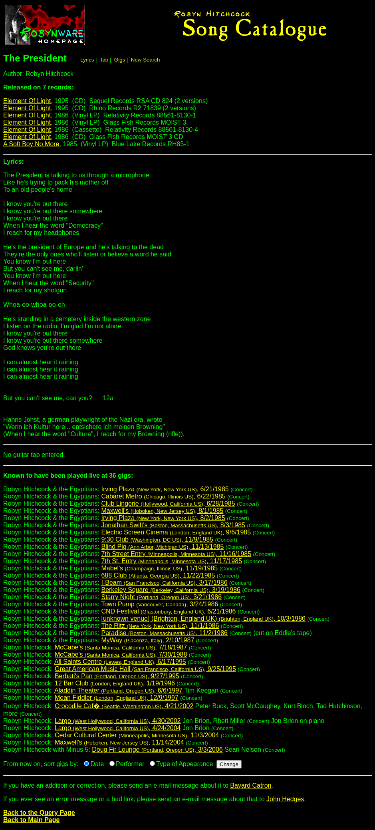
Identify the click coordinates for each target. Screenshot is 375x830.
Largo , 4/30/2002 (118, 720)
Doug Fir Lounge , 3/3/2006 (157, 749)
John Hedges (285, 799)
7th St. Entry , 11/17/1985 (171, 561)
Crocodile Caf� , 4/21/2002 (124, 706)
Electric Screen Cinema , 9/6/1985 (176, 532)
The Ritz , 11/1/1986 (160, 625)
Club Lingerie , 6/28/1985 (168, 503)
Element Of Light (27, 100)
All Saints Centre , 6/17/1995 (120, 661)
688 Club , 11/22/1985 (158, 575)
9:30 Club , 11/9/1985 (157, 539)
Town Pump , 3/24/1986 (159, 604)
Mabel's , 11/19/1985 (159, 568)
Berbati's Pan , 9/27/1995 (117, 676)
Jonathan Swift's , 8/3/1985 (173, 525)
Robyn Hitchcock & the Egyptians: (187, 478)
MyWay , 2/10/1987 (147, 640)
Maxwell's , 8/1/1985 (162, 510)
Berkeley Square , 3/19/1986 (170, 589)
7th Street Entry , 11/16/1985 (176, 553)
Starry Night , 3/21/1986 (161, 597)
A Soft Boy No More (31, 144)
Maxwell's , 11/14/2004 (119, 742)
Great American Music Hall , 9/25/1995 (145, 668)
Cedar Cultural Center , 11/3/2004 (137, 735)
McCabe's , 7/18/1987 (121, 647)
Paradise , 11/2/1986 (164, 632)
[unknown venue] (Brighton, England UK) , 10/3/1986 (203, 618)
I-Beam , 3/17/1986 (164, 582)
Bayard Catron (250, 785)
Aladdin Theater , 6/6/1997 (118, 690)
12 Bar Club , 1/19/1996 (115, 683)
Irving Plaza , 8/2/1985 (163, 517)
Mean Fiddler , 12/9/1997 (117, 697)
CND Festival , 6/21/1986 (168, 611)
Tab (104, 60)
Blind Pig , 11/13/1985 (162, 546)
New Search (145, 60)
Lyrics (87, 60)
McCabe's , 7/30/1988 (121, 654)
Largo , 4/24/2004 (118, 728)
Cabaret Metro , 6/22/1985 (163, 496)
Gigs (119, 60)
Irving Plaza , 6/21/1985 (164, 489)
